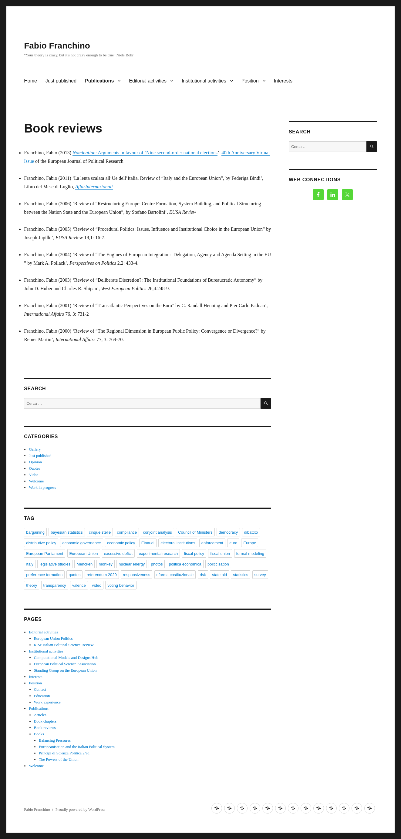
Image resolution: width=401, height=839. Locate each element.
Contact (40, 689)
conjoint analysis (157, 532)
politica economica (185, 564)
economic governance (81, 543)
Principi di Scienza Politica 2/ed (64, 753)
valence (79, 585)
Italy (29, 564)
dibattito (251, 532)
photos (157, 564)
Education (42, 695)
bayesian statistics (67, 532)
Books (39, 734)
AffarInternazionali (94, 186)
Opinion (35, 462)
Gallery (35, 449)
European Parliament (44, 553)
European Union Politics (53, 638)
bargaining (35, 532)
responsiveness (136, 574)
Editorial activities (148, 80)
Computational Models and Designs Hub (66, 657)
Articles (40, 715)
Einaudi (147, 543)
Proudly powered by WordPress (80, 809)
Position (250, 80)
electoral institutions (177, 543)
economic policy (121, 543)
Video (33, 474)
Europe (249, 543)
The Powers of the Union (59, 759)
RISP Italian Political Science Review (64, 645)
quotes (74, 574)
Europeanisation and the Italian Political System (77, 746)
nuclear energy (132, 564)
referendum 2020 (102, 574)
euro (233, 543)
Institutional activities (204, 80)
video (96, 585)
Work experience (47, 702)
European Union (83, 553)
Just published (60, 80)
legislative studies (54, 564)
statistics (240, 574)
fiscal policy (194, 553)
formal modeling (250, 553)
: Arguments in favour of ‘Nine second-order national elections (144, 152)
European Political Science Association (65, 664)
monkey (106, 564)
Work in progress (42, 487)
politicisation (218, 564)
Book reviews (45, 727)
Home (30, 80)
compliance (127, 532)
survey (260, 574)
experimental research (158, 553)
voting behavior (120, 585)
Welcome (36, 481)
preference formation (44, 574)
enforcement (212, 543)
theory (31, 585)
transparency (54, 585)
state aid (219, 574)
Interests (283, 80)
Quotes (34, 468)
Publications (99, 80)
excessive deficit (118, 553)
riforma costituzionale (175, 574)
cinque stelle (100, 532)
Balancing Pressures (55, 740)
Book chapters (45, 721)
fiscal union (220, 553)
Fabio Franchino (57, 45)
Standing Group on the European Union (65, 670)
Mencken (84, 564)
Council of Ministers (195, 532)
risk (203, 574)
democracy (228, 532)
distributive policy (41, 543)
